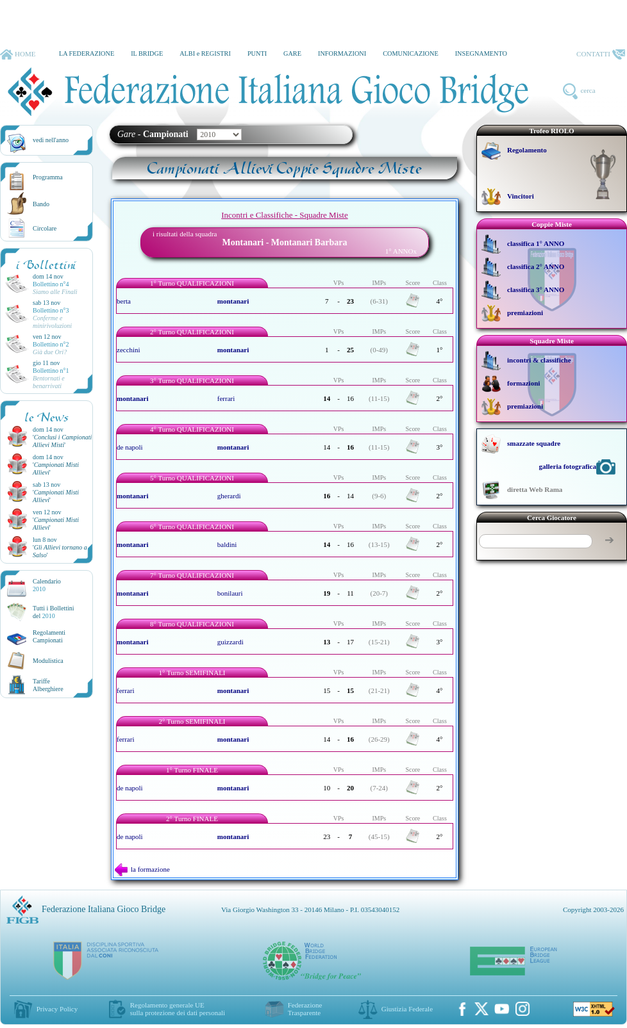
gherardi (229, 496)
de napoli (130, 447)
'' (62, 441)
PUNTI (257, 53)
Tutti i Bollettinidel (53, 612)
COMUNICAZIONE (411, 53)
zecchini (128, 350)
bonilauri (230, 593)
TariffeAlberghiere (48, 685)
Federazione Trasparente (305, 1008)
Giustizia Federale (407, 1009)
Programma (48, 177)
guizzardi (230, 642)
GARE (292, 53)
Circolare (44, 228)
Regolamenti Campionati (49, 636)
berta (124, 301)
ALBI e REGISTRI (205, 53)
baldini (227, 544)
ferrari (226, 398)
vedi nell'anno (51, 139)
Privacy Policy (57, 1009)
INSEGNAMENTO (481, 53)
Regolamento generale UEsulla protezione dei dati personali (177, 1008)
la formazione (142, 869)
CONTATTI (600, 54)
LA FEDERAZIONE (86, 53)
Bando (41, 204)
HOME (17, 54)
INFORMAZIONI (342, 53)
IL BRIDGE (147, 53)
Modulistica (48, 660)
